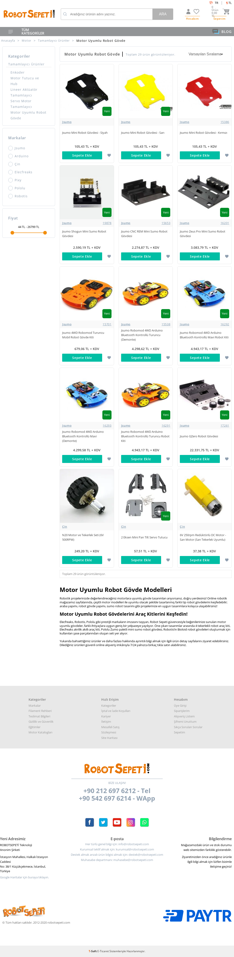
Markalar (35, 705)
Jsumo (16, 148)
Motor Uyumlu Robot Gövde (28, 115)
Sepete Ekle (82, 155)
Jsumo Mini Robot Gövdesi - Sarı (142, 133)
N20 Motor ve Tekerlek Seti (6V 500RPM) (83, 537)
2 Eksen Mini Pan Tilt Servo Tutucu (144, 537)
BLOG (222, 31)
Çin (14, 164)
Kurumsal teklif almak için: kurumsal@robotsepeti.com (117, 849)
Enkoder (18, 72)
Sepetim (179, 732)
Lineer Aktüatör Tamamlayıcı (24, 92)
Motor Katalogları (40, 732)
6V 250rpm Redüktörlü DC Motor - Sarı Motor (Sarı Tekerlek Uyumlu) (203, 537)
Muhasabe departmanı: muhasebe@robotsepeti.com (117, 859)
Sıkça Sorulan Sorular (188, 727)
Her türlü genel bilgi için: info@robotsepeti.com (117, 844)
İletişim (106, 721)
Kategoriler (108, 705)
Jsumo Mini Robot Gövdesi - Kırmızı (203, 133)
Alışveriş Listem (184, 716)
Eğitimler (34, 727)
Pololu (16, 188)
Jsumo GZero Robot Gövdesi (199, 436)
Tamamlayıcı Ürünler (26, 64)
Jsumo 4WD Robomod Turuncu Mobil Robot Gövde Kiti (83, 335)
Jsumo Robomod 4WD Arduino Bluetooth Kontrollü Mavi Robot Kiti (204, 335)
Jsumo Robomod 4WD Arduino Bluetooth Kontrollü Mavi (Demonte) (83, 436)
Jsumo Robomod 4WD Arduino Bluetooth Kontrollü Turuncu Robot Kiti (145, 436)
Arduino (18, 156)
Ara (163, 14)
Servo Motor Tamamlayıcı (21, 104)
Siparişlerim (182, 711)
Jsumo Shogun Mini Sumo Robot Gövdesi (84, 233)
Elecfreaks (20, 172)
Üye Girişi (180, 705)
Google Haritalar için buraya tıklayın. (24, 877)
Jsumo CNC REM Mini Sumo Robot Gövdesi (144, 233)
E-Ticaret (103, 951)
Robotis (18, 196)
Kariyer (106, 716)
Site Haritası (109, 738)
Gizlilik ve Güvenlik (41, 721)
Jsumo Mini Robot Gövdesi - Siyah (85, 133)
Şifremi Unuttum (185, 721)
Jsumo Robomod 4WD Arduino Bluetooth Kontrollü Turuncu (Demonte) (142, 335)
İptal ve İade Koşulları (115, 711)
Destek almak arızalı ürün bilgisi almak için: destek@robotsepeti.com (117, 854)
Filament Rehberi (40, 711)
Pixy (14, 180)
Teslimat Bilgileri (39, 716)
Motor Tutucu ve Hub (25, 81)
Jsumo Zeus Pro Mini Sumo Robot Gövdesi (202, 233)
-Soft (93, 951)
